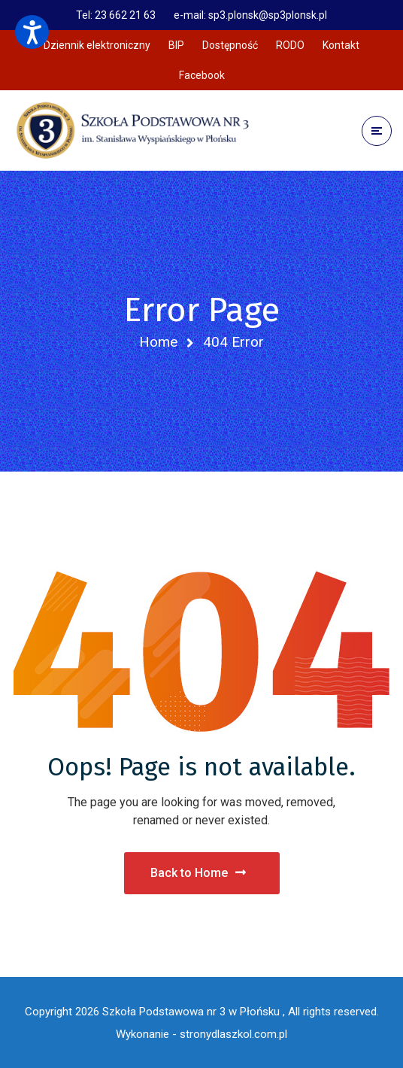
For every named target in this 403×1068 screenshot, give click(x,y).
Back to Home (198, 873)
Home (158, 341)
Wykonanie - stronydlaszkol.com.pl (201, 1034)
